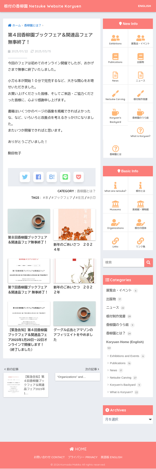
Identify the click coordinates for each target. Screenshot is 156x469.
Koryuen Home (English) (125, 346)
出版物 (140, 58)
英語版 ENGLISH (111, 457)
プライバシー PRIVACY (83, 457)
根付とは (140, 187)
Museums (115, 206)
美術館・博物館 (140, 206)
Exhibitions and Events (127, 356)
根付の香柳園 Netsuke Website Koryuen (48, 6)
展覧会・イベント (140, 40)
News (115, 77)
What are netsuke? (115, 187)
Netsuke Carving (115, 95)
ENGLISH (144, 6)
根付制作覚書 (140, 95)
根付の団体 (140, 224)
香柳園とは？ (86, 192)
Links (115, 243)
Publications (115, 58)
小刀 (92, 199)
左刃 (81, 199)
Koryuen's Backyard (126, 385)
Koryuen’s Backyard (115, 116)
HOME (78, 449)
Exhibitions (115, 40)
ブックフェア (62, 199)
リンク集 (140, 243)
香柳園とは (115, 150)
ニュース (140, 77)
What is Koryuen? (140, 132)
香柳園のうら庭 (140, 114)
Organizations (115, 224)
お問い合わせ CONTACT (49, 457)
